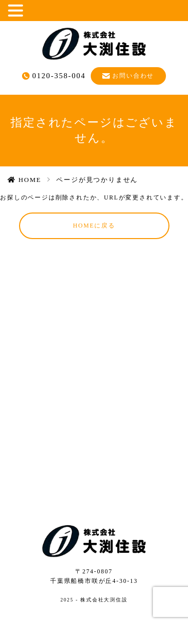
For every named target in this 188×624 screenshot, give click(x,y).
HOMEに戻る (94, 225)
